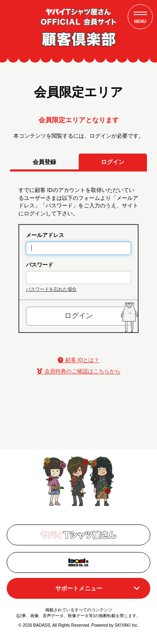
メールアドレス (45, 235)
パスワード (39, 265)
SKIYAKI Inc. (127, 625)
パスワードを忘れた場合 (51, 289)
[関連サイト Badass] (78, 562)
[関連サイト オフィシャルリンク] (78, 534)
